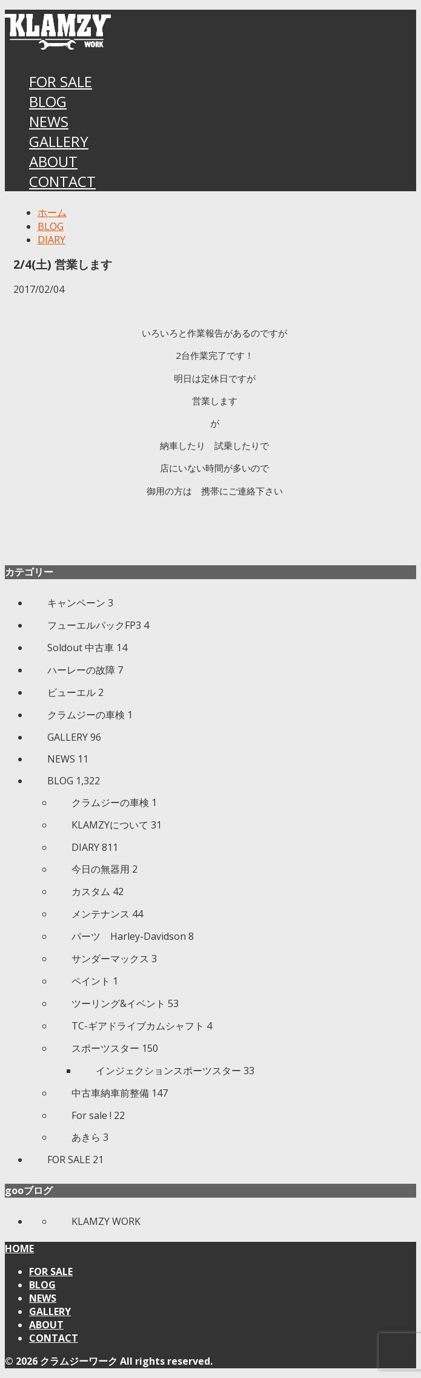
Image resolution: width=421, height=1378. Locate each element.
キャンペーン (80, 602)
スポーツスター (114, 1048)
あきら (89, 1137)
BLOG (48, 101)
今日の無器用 (104, 869)
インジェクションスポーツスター (175, 1070)
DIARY (94, 847)
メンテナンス (107, 913)
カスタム (97, 891)
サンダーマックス (114, 958)
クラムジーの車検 (90, 714)
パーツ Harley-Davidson (132, 936)
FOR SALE (60, 81)
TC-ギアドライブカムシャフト (141, 1025)
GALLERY (58, 141)
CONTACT (62, 181)
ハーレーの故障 (85, 670)
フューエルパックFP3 (98, 625)
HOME (19, 1248)
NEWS (48, 121)
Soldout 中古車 (87, 647)
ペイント (94, 981)
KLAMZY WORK (106, 1221)
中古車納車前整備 (119, 1093)
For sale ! (98, 1115)
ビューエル (75, 692)
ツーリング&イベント (125, 1003)
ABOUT (53, 161)
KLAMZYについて (116, 825)
